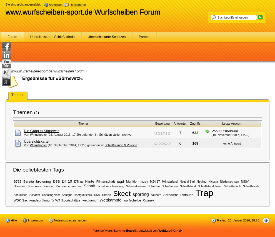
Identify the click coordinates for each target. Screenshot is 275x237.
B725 (17, 181)
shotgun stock (83, 194)
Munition (132, 181)
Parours (49, 186)
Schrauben (21, 194)
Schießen (154, 186)
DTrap (78, 181)
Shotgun (67, 194)
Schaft (89, 186)
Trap (204, 193)
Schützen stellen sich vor (115, 134)
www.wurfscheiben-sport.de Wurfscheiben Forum (83, 12)
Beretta (28, 181)
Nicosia (213, 181)
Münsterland (170, 181)
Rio (58, 186)
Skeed (106, 194)
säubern (156, 194)
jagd (120, 181)
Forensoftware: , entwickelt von (137, 230)
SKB (97, 194)
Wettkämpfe (110, 200)
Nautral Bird (187, 181)
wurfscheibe (132, 200)
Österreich (149, 200)
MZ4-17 (155, 181)
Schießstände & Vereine (121, 145)
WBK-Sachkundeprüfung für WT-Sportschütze (47, 200)
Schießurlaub (232, 186)
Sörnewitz (170, 194)
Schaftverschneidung (111, 186)
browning (43, 181)
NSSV (245, 181)
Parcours (34, 186)
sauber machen (72, 186)
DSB (56, 181)
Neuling (202, 181)
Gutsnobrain (228, 131)
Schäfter (34, 194)
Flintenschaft (105, 181)
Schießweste (251, 186)
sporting (140, 194)
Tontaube (186, 194)
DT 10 (67, 181)
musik (144, 181)
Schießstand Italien (210, 186)
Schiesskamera (136, 186)
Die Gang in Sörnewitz (41, 131)
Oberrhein (20, 186)
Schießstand (188, 186)
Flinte (89, 181)
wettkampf (90, 200)
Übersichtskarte (36, 141)
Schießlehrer (170, 186)
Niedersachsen (229, 181)
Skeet (122, 193)
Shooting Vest (51, 194)
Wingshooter (38, 134)
